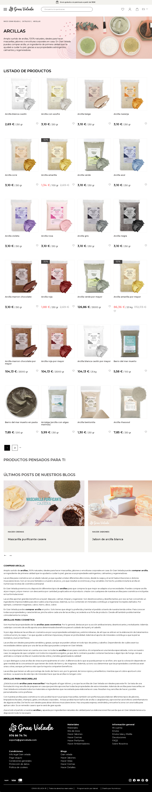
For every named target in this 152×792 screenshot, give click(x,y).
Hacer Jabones (74, 734)
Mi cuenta (117, 728)
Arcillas (36, 21)
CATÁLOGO (26, 21)
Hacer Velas (66, 761)
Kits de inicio (73, 731)
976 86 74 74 (18, 735)
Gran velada (66, 754)
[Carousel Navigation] (78, 566)
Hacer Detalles (68, 767)
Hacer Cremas (74, 737)
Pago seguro (15, 757)
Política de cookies (18, 767)
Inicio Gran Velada (12, 21)
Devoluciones (119, 737)
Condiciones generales (20, 761)
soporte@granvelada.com (23, 740)
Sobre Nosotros (120, 743)
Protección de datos (19, 764)
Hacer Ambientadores (78, 743)
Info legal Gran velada (19, 754)
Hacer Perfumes (75, 740)
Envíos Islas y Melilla (122, 734)
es (145, 9)
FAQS (115, 740)
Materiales (72, 728)
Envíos (115, 731)
